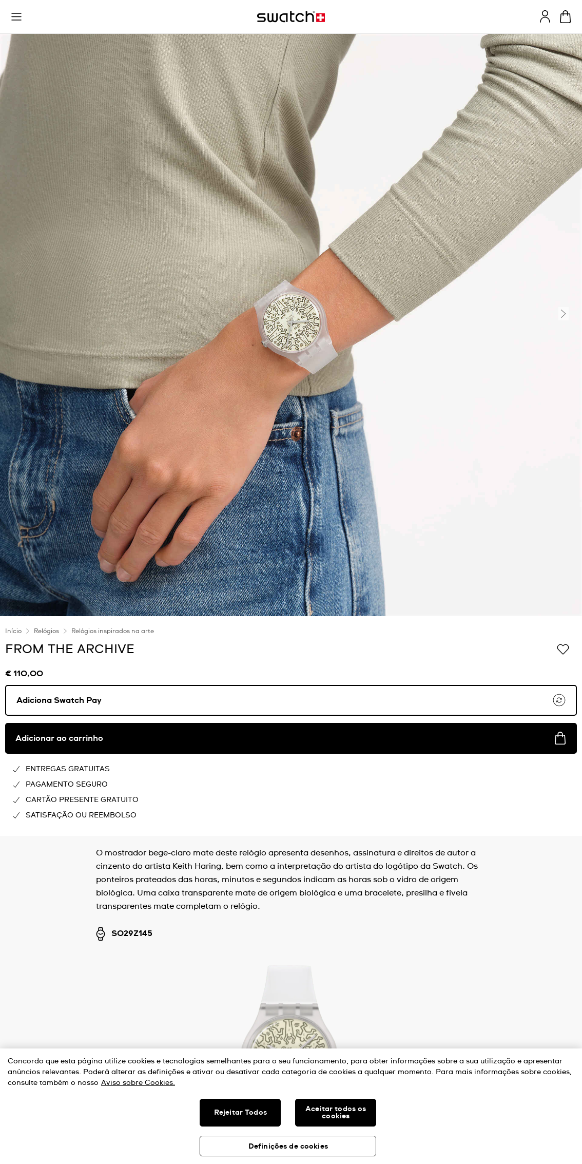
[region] (291, 1106)
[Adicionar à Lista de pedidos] (563, 648)
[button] (16, 17)
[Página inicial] (291, 17)
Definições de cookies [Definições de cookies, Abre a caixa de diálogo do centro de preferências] (288, 1146)
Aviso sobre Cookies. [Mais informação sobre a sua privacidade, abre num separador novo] (138, 1082)
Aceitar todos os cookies (335, 1112)
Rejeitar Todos (240, 1112)
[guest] (545, 16)
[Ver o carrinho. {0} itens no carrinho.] (565, 16)
